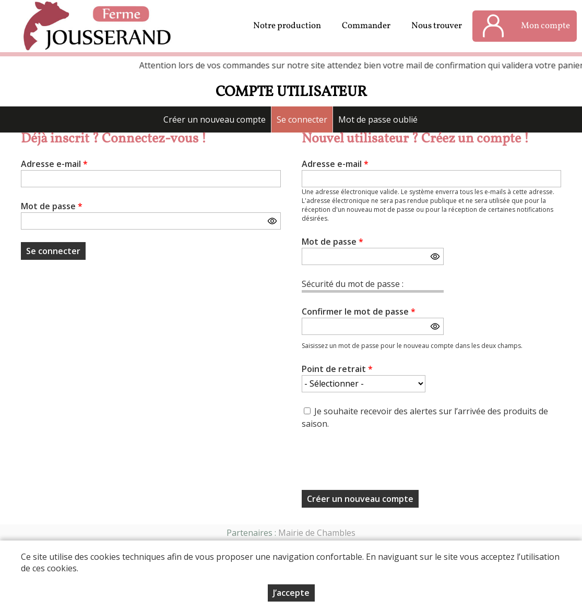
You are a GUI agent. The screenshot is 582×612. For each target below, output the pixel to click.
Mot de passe (51, 206)
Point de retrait (337, 369)
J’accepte (291, 592)
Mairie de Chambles (316, 532)
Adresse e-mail (54, 164)
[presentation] (381, 462)
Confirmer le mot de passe (358, 311)
